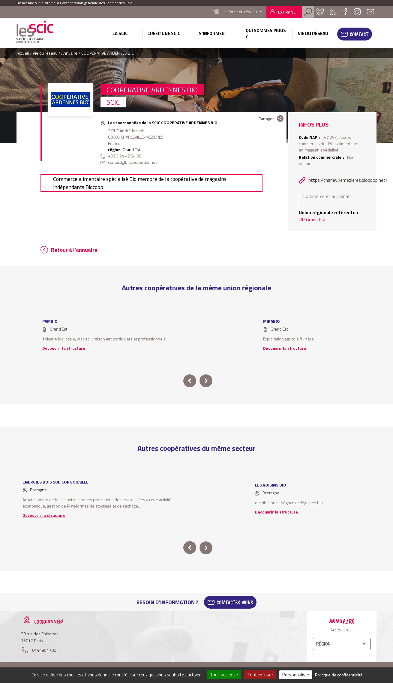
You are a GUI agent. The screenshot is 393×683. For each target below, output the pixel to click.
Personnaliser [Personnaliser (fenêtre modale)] (295, 674)
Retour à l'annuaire (74, 250)
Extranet (288, 12)
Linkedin (332, 12)
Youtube (370, 12)
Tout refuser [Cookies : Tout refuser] (260, 674)
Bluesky (320, 12)
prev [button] (189, 381)
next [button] (206, 381)
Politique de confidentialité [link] (339, 675)
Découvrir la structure (63, 348)
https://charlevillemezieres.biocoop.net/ (348, 180)
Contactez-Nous (235, 602)
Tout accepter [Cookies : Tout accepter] (224, 674)
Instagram (357, 12)
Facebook (344, 12)
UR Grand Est (312, 219)
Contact (359, 34)
